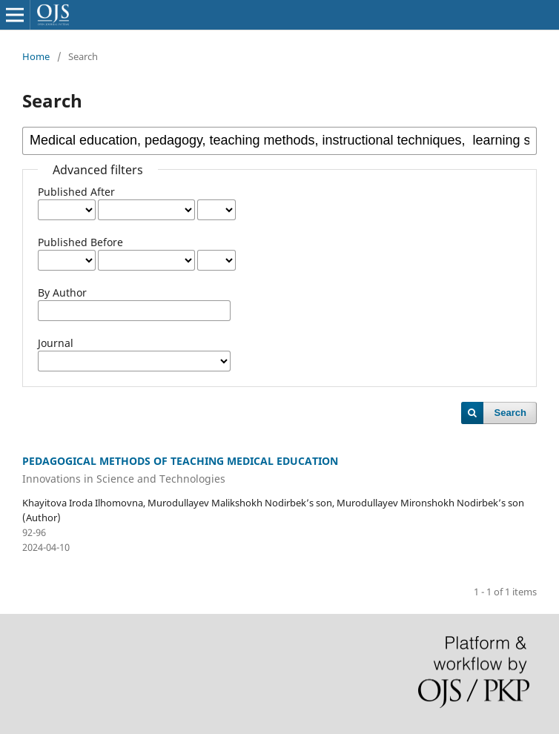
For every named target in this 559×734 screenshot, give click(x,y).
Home (36, 56)
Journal (55, 343)
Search (510, 412)
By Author (62, 292)
